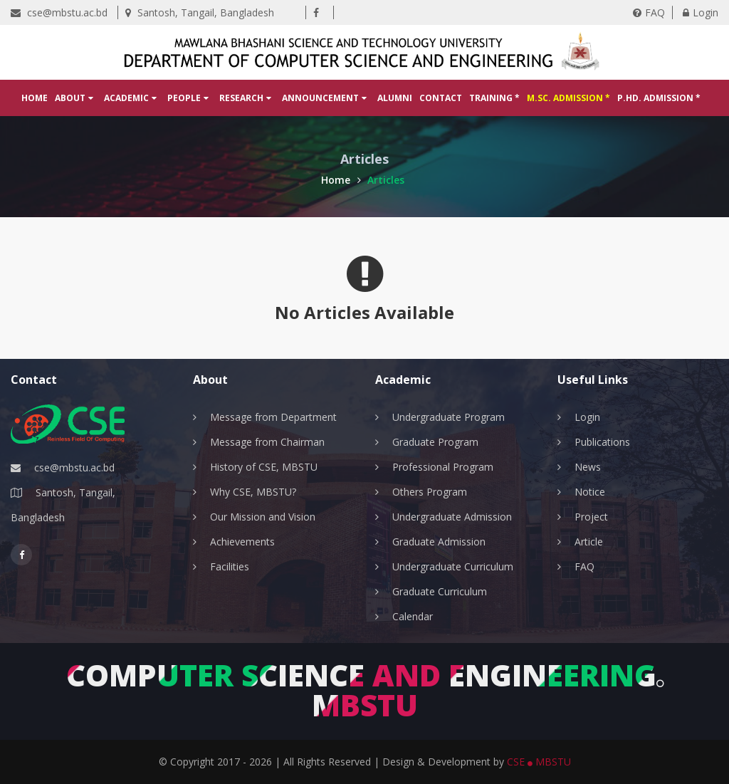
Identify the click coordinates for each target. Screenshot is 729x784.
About (74, 98)
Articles (385, 180)
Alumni (394, 98)
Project (591, 516)
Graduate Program (435, 442)
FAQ (649, 12)
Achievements (242, 541)
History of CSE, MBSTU (264, 467)
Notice (590, 491)
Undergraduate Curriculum (452, 566)
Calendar (412, 616)
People (188, 98)
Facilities (229, 566)
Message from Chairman (267, 442)
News (588, 467)
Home (34, 98)
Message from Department (273, 417)
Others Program (429, 491)
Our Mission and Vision (262, 516)
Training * (494, 98)
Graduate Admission (439, 541)
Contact (440, 98)
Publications (602, 442)
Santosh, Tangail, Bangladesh (199, 12)
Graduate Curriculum (439, 591)
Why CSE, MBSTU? (253, 491)
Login (700, 12)
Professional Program (442, 467)
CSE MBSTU (539, 761)
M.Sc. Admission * (568, 98)
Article (589, 541)
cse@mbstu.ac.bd (59, 12)
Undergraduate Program (448, 417)
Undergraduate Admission (452, 516)
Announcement (324, 98)
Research (245, 98)
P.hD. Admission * (659, 98)
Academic (130, 98)
